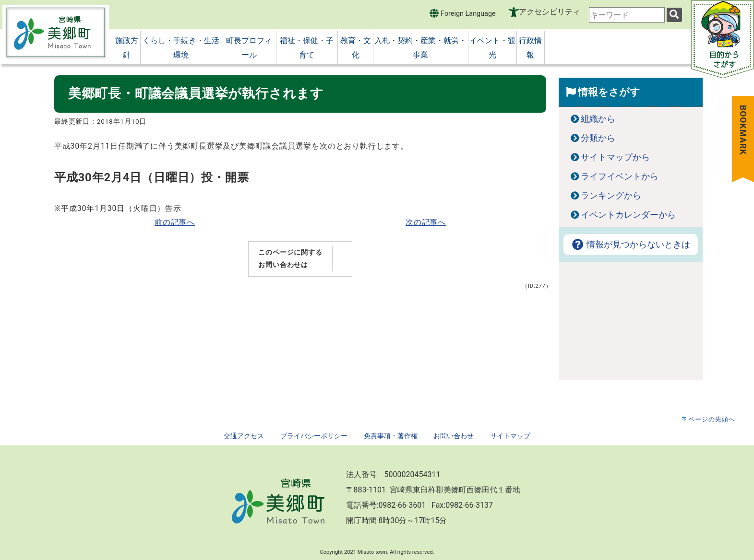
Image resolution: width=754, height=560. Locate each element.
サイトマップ (510, 436)
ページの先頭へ (711, 419)
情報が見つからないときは (631, 244)
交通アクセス (244, 436)
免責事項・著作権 (391, 436)
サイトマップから (615, 157)
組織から (598, 119)
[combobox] (626, 15)
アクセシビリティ (549, 11)
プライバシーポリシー (313, 436)
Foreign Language (462, 13)
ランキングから (611, 195)
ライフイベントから (619, 176)
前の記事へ (175, 222)
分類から (598, 138)
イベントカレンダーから (628, 215)
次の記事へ (426, 222)
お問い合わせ (453, 436)
